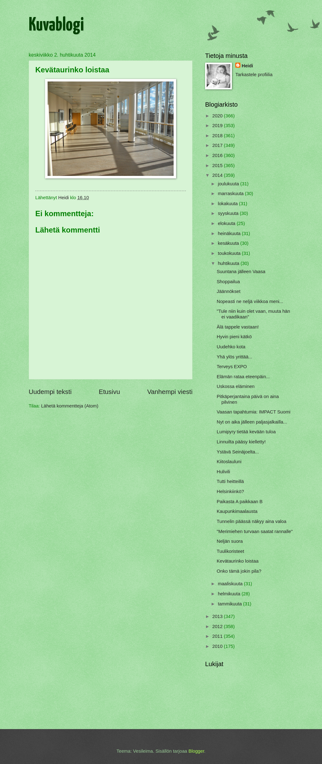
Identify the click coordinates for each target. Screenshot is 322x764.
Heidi (247, 65)
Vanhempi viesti (170, 391)
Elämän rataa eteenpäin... (243, 376)
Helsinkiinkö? (230, 491)
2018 (218, 135)
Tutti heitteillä (230, 481)
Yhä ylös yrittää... (234, 356)
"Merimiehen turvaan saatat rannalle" (255, 531)
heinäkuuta (230, 233)
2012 (218, 626)
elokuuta (227, 223)
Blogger (196, 751)
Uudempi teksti (50, 391)
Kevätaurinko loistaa (238, 561)
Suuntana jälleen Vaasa (241, 271)
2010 (218, 646)
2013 (218, 616)
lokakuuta (228, 203)
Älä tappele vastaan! (238, 326)
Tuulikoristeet (230, 551)
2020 (218, 115)
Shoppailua (228, 281)
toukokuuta (230, 253)
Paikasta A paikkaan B (240, 501)
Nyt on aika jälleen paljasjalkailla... (252, 421)
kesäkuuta (229, 243)
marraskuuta (231, 193)
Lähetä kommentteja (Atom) (70, 405)
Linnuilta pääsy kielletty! (241, 441)
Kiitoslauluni (229, 461)
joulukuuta (229, 183)
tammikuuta (230, 603)
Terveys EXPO (232, 366)
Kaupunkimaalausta (237, 511)
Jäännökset (228, 291)
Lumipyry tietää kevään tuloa (246, 431)
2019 (218, 125)
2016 (218, 155)
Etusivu (109, 391)
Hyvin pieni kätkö (234, 336)
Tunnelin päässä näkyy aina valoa (251, 521)
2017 (218, 145)
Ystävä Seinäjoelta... (238, 451)
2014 (218, 175)
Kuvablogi (56, 25)
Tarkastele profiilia (254, 74)
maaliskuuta (231, 583)
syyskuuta (229, 213)
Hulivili (223, 471)
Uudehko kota (231, 346)
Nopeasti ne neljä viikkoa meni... (250, 301)
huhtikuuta (229, 263)
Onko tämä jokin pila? (239, 571)
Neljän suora (230, 541)
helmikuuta (229, 593)
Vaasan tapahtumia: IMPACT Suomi (253, 411)
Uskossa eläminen (236, 386)
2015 (218, 165)
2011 (218, 636)
